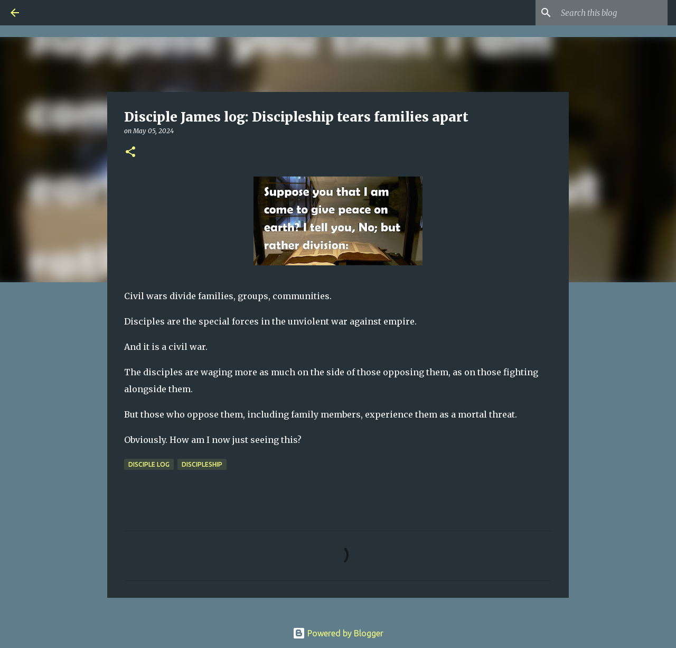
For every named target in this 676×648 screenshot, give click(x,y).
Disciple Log (149, 464)
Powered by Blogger (338, 633)
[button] (130, 152)
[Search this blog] (612, 12)
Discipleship (202, 464)
